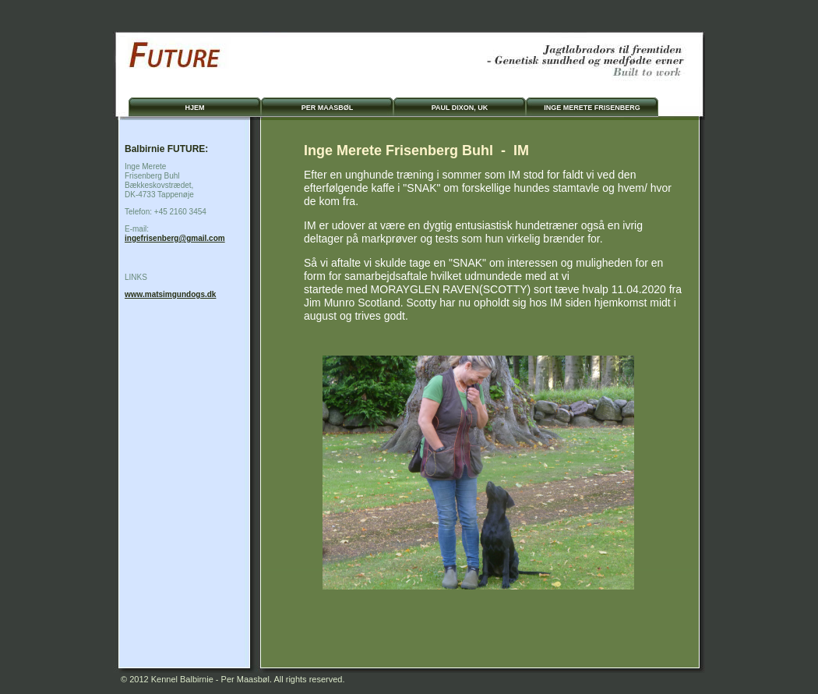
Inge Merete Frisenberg (592, 108)
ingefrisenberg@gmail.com (175, 238)
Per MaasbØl (327, 108)
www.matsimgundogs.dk (170, 294)
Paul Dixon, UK (460, 108)
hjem (194, 108)
